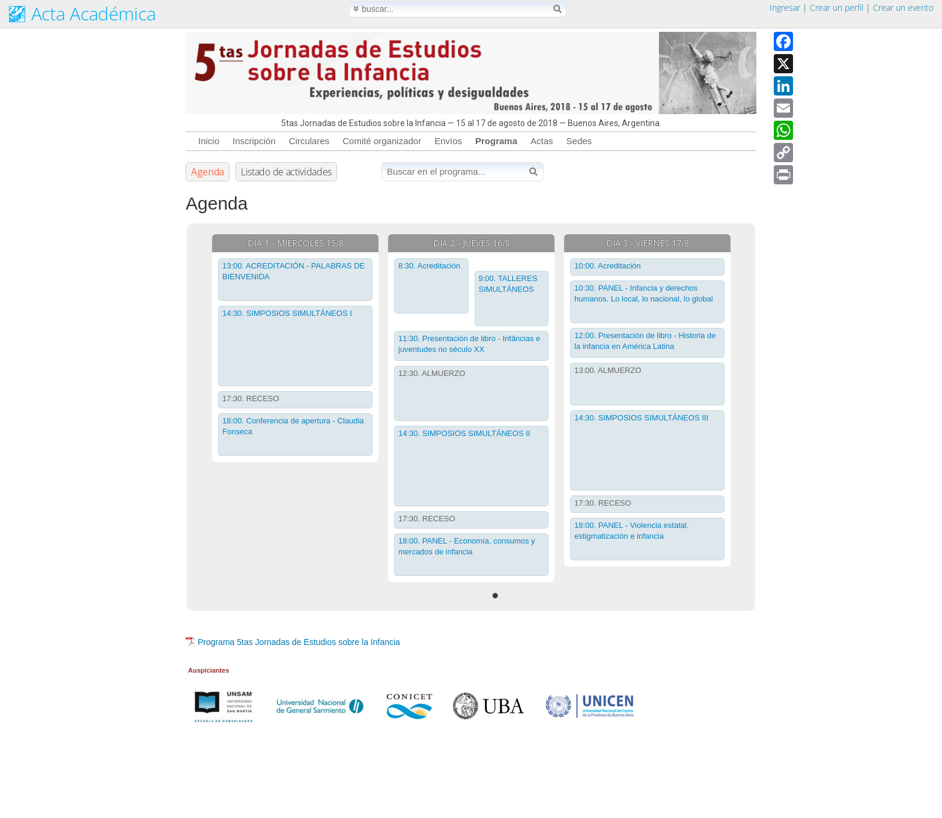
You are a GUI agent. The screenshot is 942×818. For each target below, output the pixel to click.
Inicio (208, 141)
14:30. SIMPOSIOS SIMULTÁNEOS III (641, 417)
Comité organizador (381, 141)
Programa (496, 141)
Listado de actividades (286, 171)
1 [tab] (495, 596)
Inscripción (254, 141)
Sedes (579, 141)
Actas (541, 141)
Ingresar (785, 7)
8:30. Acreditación (429, 265)
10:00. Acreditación (607, 265)
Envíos (448, 141)
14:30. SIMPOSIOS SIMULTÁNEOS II (464, 433)
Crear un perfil (836, 7)
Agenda (207, 171)
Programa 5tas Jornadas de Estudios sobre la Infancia (299, 642)
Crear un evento (903, 7)
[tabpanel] (295, 348)
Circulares (309, 141)
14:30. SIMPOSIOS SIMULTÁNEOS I (287, 313)
